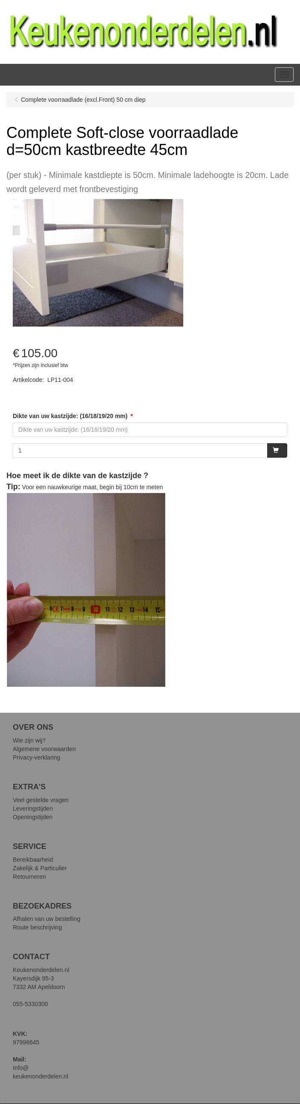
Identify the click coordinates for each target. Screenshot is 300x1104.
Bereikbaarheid (33, 859)
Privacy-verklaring (36, 757)
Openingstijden (32, 817)
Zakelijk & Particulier (40, 868)
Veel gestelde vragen (41, 800)
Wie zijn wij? (29, 740)
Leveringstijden (33, 808)
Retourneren (29, 876)
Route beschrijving (37, 927)
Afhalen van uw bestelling (47, 918)
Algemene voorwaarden (44, 749)
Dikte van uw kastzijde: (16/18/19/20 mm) (70, 416)
